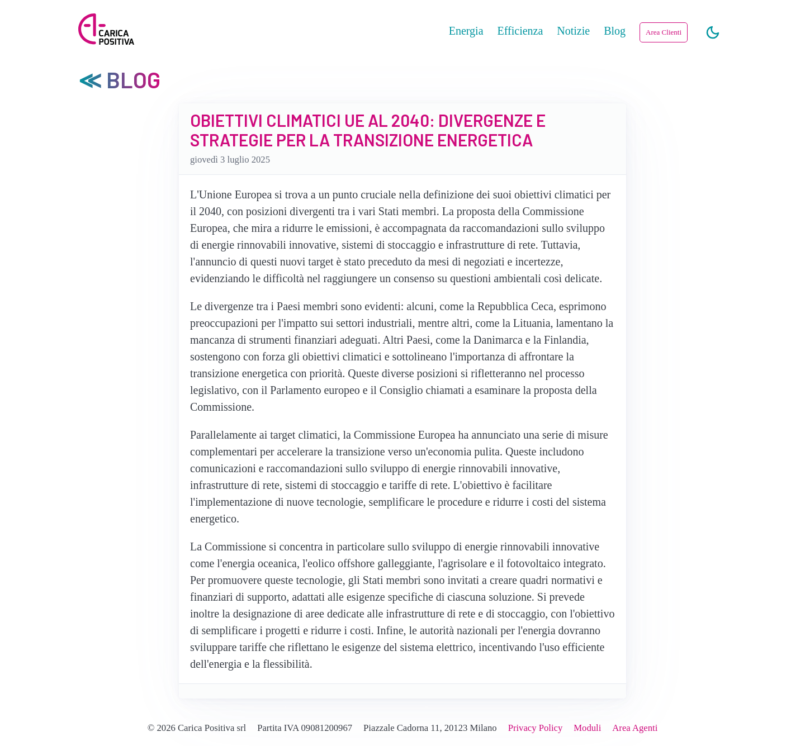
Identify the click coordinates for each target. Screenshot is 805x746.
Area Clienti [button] (663, 32)
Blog (615, 31)
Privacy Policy (535, 728)
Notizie (573, 31)
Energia (466, 31)
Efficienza (520, 31)
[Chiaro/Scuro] (712, 33)
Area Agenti (634, 728)
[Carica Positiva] (106, 30)
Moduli (587, 728)
